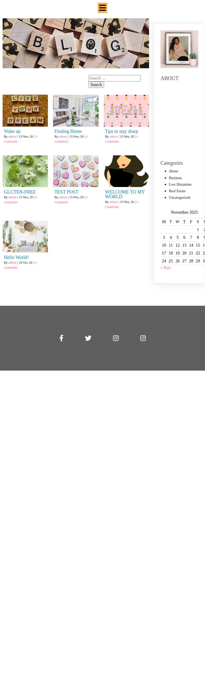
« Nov (166, 267)
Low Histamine (180, 184)
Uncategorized (179, 198)
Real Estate (177, 191)
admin (12, 130)
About (173, 171)
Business (175, 178)
